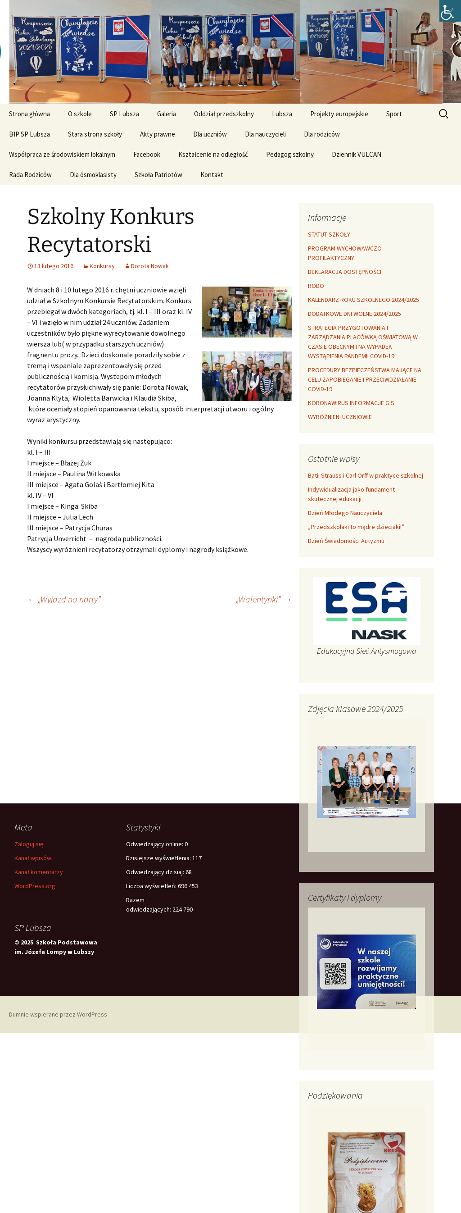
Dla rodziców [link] (322, 134)
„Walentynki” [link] (264, 599)
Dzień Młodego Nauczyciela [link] (345, 513)
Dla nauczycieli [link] (265, 134)
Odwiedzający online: (155, 844)
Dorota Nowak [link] (150, 266)
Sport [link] (394, 113)
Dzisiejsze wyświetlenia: (159, 858)
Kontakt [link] (211, 174)
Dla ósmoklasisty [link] (93, 174)
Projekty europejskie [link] (339, 113)
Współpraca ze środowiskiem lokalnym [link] (62, 154)
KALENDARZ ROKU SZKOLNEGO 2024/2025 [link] (363, 300)
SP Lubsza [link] (124, 113)
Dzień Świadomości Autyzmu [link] (346, 541)
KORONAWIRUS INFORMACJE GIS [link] (351, 403)
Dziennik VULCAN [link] (356, 154)
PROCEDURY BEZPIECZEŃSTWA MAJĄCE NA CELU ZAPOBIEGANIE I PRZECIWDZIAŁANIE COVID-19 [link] (364, 379)
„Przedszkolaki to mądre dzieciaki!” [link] (356, 527)
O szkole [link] (80, 113)
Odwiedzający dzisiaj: (155, 872)
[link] (450, 11)
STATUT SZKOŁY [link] (329, 234)
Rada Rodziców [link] (30, 174)
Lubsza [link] (282, 113)
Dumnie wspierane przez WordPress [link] (58, 1014)
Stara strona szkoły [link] (95, 134)
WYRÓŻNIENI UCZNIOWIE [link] (340, 417)
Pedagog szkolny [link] (290, 154)
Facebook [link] (146, 154)
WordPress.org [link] (34, 886)
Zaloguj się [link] (28, 844)
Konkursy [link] (102, 266)
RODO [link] (316, 286)
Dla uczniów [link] (210, 134)
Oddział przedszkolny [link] (224, 113)
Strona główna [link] (29, 113)
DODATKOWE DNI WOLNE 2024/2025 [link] (354, 314)
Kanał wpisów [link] (32, 858)
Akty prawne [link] (157, 134)
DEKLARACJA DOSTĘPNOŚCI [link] (344, 272)
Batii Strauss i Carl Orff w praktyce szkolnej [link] (365, 475)
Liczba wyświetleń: (152, 886)
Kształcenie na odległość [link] (213, 154)
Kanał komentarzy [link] (38, 872)
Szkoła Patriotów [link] (158, 174)
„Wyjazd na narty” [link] (64, 599)
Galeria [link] (166, 113)
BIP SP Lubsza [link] (29, 134)
